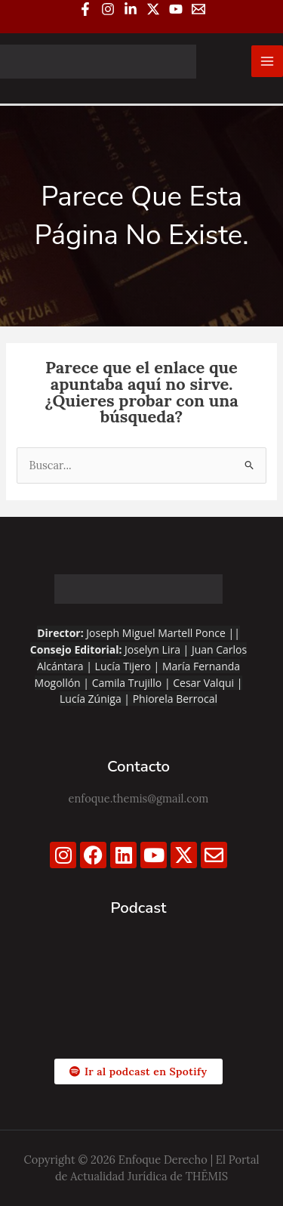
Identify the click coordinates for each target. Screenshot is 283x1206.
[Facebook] (85, 9)
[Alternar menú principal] (267, 61)
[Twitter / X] (153, 9)
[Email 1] (198, 9)
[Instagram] (108, 9)
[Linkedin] (130, 9)
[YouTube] (176, 9)
